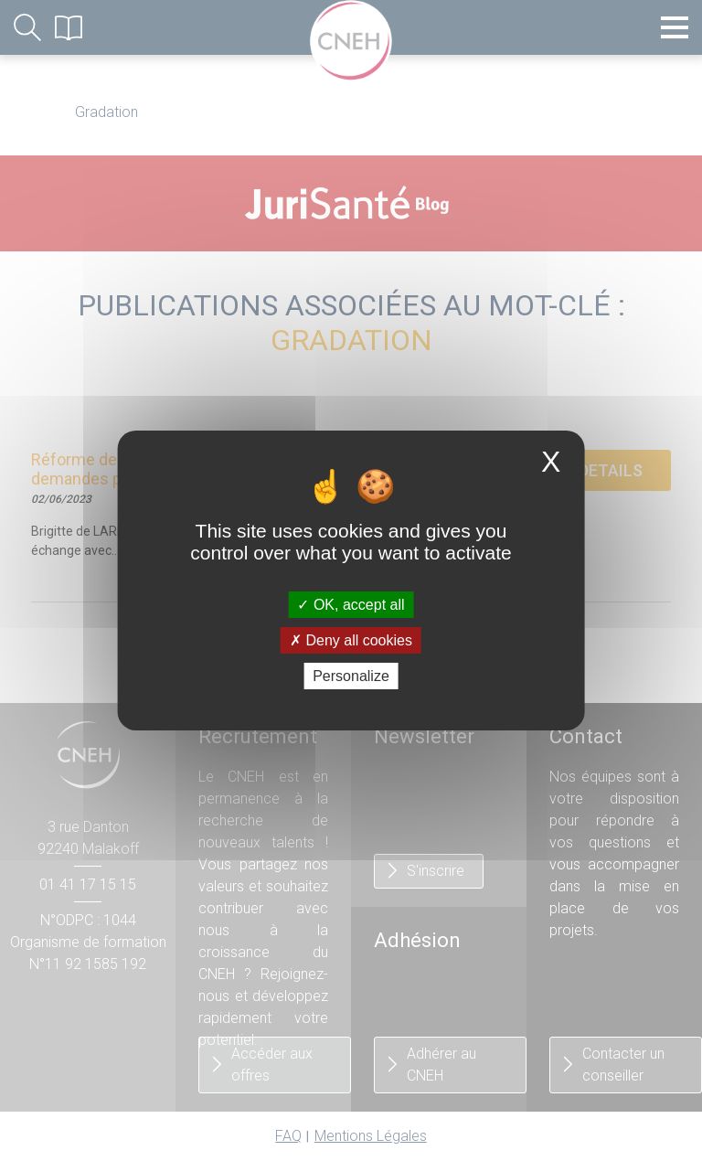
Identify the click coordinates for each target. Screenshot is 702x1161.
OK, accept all (350, 604)
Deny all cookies (351, 640)
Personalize (351, 676)
